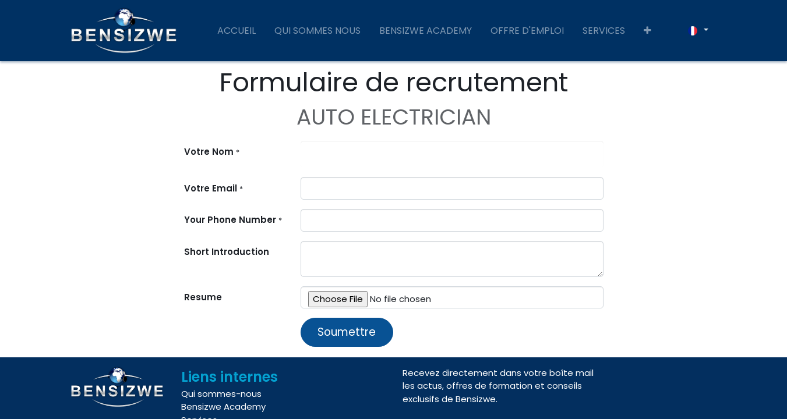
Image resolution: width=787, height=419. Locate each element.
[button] (647, 30)
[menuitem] (236, 30)
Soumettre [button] (346, 332)
